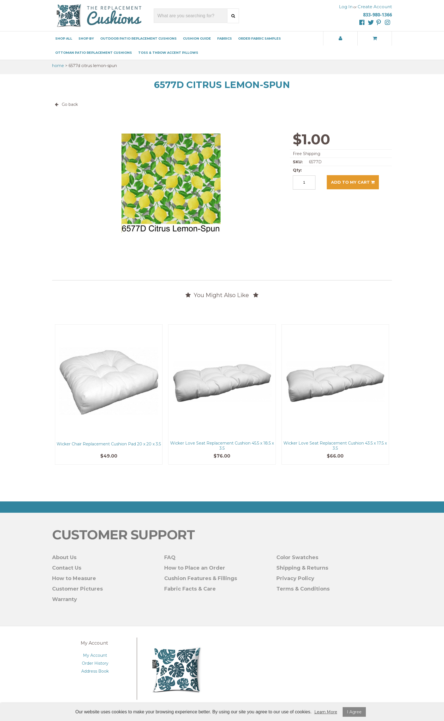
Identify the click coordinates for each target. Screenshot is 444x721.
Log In (346, 6)
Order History (95, 663)
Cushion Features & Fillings (200, 578)
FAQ (170, 557)
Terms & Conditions (303, 589)
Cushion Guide (197, 38)
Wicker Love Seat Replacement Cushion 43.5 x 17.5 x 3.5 (335, 446)
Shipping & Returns (302, 568)
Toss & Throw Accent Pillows (168, 53)
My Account (95, 655)
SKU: (298, 161)
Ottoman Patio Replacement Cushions (93, 53)
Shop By (86, 38)
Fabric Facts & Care (190, 589)
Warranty (64, 599)
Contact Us (66, 568)
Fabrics (224, 38)
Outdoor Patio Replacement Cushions (138, 38)
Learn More (325, 711)
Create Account (375, 6)
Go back (66, 104)
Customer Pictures (77, 589)
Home (58, 65)
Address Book (95, 671)
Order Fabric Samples (259, 38)
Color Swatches (297, 557)
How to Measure (74, 578)
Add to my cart (353, 182)
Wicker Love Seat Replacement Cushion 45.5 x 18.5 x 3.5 (222, 446)
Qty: (297, 170)
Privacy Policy (295, 578)
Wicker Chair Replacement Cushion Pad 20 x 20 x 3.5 (109, 444)
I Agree (354, 711)
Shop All (63, 38)
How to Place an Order (194, 568)
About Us (64, 557)
